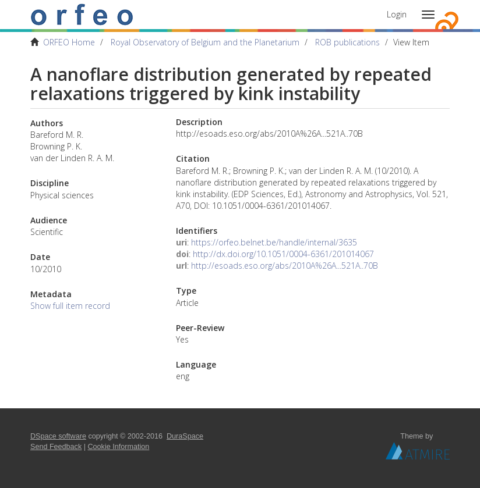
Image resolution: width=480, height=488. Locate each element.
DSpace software (58, 436)
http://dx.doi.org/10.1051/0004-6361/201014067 (283, 253)
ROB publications (347, 42)
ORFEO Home (69, 42)
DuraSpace (185, 436)
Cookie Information (119, 447)
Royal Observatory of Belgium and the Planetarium (205, 42)
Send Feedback (56, 447)
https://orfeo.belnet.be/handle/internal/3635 (274, 242)
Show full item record (70, 305)
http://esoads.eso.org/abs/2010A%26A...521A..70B (284, 265)
